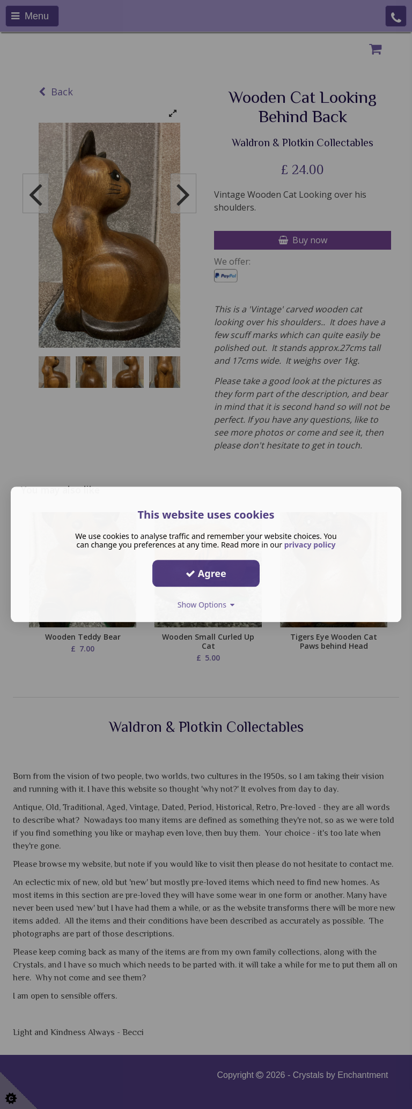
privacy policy (310, 544)
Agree (206, 573)
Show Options (206, 605)
